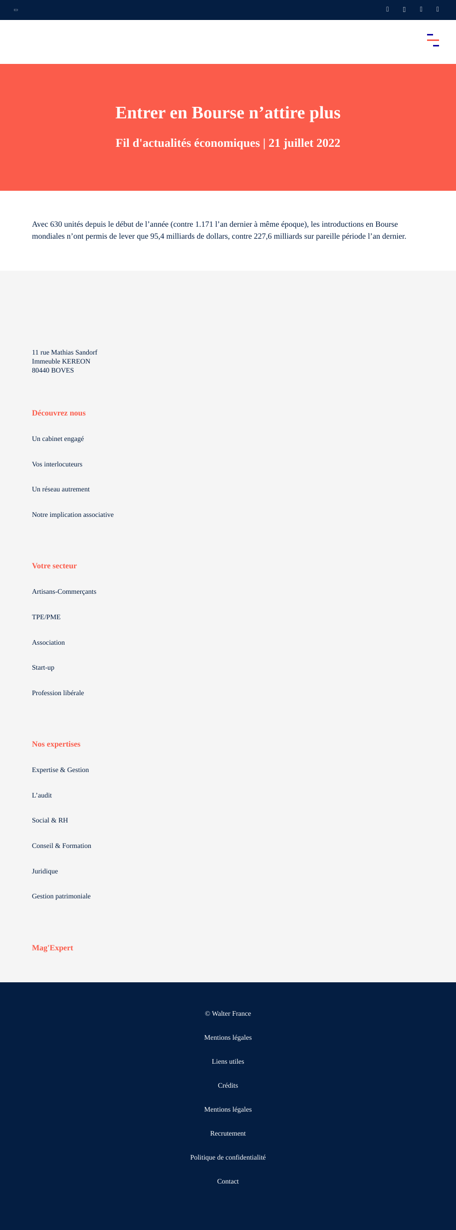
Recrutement (228, 1134)
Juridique (45, 871)
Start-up (43, 668)
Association (48, 643)
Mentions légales (227, 1038)
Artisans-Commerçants (64, 592)
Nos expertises (56, 744)
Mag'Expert (52, 948)
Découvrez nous (59, 413)
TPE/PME (46, 617)
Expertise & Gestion (60, 770)
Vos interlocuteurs (57, 464)
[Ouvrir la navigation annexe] (16, 10)
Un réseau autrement (61, 489)
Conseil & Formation (61, 846)
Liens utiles (228, 1062)
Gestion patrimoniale (61, 896)
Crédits (228, 1086)
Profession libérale (58, 693)
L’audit (42, 796)
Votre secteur (54, 566)
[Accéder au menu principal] (433, 40)
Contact (228, 1182)
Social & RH (50, 820)
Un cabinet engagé (58, 439)
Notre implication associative (73, 515)
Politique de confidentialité (228, 1158)
